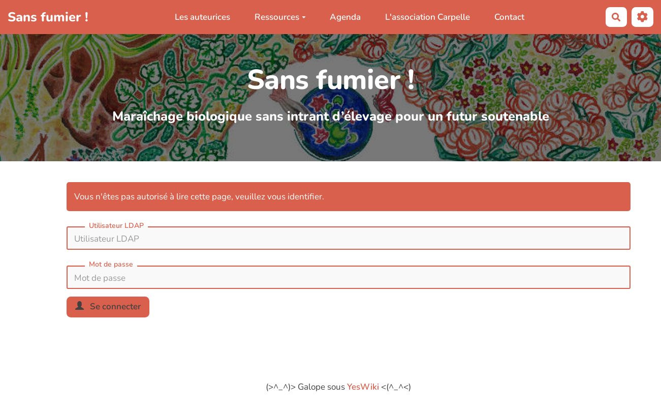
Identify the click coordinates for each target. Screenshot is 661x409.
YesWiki (363, 387)
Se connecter (108, 306)
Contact (509, 17)
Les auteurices (202, 17)
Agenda (345, 17)
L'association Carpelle (427, 17)
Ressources (280, 17)
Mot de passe (111, 264)
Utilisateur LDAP (116, 225)
